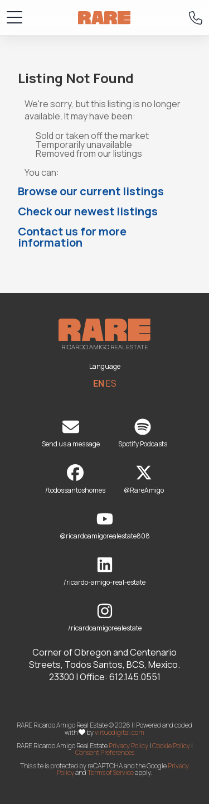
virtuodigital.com (119, 732)
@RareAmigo (144, 479)
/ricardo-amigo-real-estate (104, 571)
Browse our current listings (91, 191)
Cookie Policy (171, 745)
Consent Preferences (104, 752)
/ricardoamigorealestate (105, 618)
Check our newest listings (88, 211)
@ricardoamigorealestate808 (105, 526)
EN (98, 383)
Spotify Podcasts (142, 433)
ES (111, 383)
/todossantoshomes (75, 479)
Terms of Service (111, 772)
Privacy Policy (128, 745)
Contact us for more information (72, 237)
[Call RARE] (195, 18)
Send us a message (71, 433)
